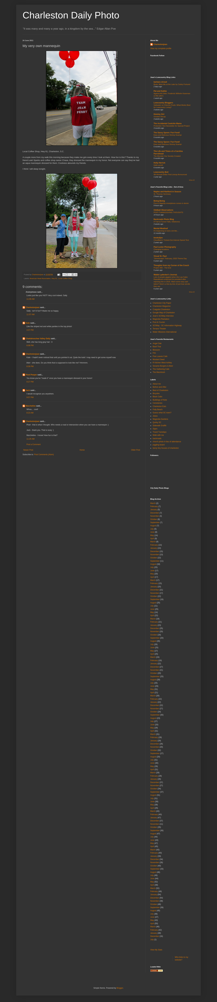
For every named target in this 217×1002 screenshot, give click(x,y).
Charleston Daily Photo (71, 15)
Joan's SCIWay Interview (163, 316)
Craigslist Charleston (161, 309)
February (154, 506)
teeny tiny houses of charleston (166, 448)
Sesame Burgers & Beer (163, 366)
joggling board (158, 445)
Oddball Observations (163, 210)
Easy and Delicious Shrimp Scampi (168, 135)
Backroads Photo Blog (164, 219)
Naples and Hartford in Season (167, 192)
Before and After (159, 387)
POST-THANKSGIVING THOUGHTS (168, 212)
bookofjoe (158, 238)
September (155, 522)
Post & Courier (159, 322)
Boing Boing (159, 201)
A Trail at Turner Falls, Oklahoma (167, 222)
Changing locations (161, 249)
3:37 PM (30, 330)
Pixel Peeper (31, 375)
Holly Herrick (159, 163)
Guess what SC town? (162, 413)
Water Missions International (164, 332)
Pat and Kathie (160, 91)
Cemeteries (157, 403)
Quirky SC (157, 422)
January (153, 509)
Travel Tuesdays (160, 432)
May (152, 535)
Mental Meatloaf (161, 228)
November (154, 516)
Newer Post (28, 450)
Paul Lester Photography (165, 247)
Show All (191, 180)
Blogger (120, 988)
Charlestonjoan (32, 307)
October (153, 519)
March (152, 503)
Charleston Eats (159, 406)
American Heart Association (40, 278)
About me (157, 384)
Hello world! (158, 165)
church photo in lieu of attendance (167, 442)
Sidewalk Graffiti (159, 425)
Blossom (156, 350)
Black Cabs (157, 397)
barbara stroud (160, 82)
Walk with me (158, 435)
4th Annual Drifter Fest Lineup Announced (170, 174)
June (152, 532)
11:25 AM (30, 439)
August (153, 526)
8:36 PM (30, 366)
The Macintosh (159, 372)
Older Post (135, 450)
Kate (28, 323)
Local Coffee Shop (65, 278)
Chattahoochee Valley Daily (38, 338)
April (152, 538)
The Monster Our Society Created (167, 156)
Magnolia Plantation (161, 319)
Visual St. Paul (160, 256)
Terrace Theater (159, 329)
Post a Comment (33, 444)
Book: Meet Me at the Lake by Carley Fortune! (172, 84)
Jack (28, 390)
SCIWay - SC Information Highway (167, 325)
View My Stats (156, 950)
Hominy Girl (159, 114)
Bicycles (156, 393)
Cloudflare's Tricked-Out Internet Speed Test (171, 240)
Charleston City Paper (162, 303)
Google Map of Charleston (164, 313)
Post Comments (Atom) (44, 454)
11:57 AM (30, 314)
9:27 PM (30, 382)
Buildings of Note (160, 400)
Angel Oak (157, 343)
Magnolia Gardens (160, 419)
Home (82, 450)
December (154, 513)
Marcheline (31, 406)
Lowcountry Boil (161, 172)
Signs (155, 429)
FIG (154, 353)
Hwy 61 (54, 278)
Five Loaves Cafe (160, 356)
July (152, 529)
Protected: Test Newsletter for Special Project (172, 126)
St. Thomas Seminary (162, 194)
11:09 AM (30, 299)
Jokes (155, 416)
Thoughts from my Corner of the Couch (171, 265)
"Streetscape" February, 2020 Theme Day (170, 258)
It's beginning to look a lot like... (166, 231)
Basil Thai (157, 346)
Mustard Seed (158, 359)
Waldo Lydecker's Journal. (165, 275)
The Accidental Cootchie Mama (168, 123)
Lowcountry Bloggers (163, 103)
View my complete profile (160, 48)
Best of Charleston (160, 390)
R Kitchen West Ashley (162, 363)
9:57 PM (30, 397)
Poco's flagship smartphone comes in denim (171, 203)
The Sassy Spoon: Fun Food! (167, 133)
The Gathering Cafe (161, 369)
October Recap (160, 117)
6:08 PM (30, 345)
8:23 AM (29, 413)
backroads (157, 438)
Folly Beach (158, 409)
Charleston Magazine (161, 306)
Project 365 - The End (162, 268)
